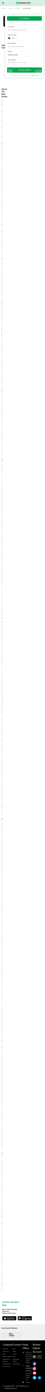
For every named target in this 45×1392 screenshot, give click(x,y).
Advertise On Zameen (6, 1360)
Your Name (11, 26)
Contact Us (6, 1351)
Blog (14, 1349)
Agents (10, 8)
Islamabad (17, 8)
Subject (10, 51)
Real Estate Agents (16, 1360)
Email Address (12, 43)
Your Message (12, 59)
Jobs (4, 1354)
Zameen (4, 8)
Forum (14, 1354)
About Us (5, 1349)
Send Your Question (24, 70)
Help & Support (7, 1356)
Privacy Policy (6, 1364)
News (14, 1351)
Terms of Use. (35, 75)
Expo (14, 1356)
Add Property (16, 1364)
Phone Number (13, 35)
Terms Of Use (6, 1366)
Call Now (24, 18)
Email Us (28, 1382)
